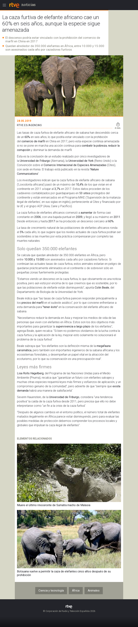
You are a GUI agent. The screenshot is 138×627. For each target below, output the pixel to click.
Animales (94, 590)
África (75, 590)
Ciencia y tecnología (51, 590)
